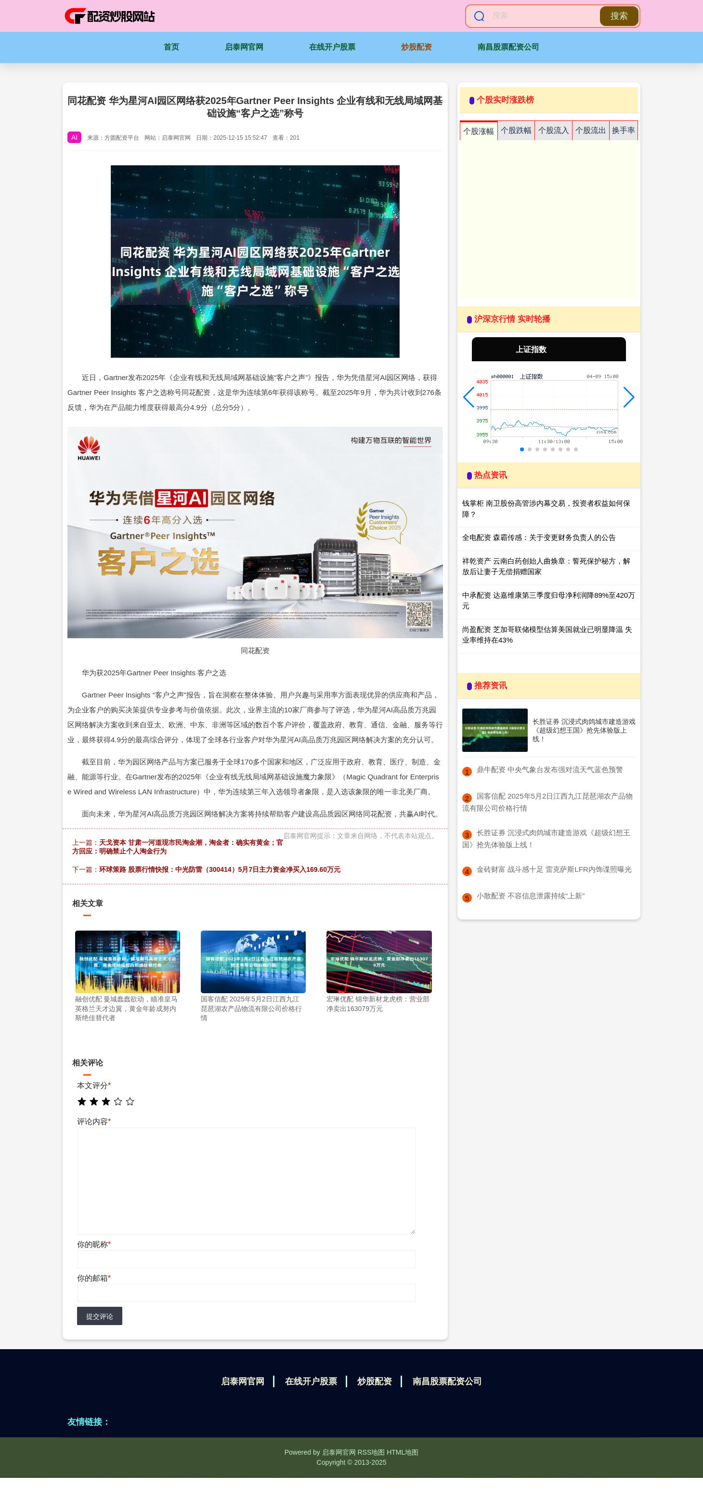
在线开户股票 (332, 47)
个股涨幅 (478, 131)
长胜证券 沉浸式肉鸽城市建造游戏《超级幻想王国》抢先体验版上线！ (584, 730)
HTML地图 (402, 1452)
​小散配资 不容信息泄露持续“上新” (531, 896)
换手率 (623, 130)
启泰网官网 (244, 47)
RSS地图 (371, 1452)
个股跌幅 (516, 130)
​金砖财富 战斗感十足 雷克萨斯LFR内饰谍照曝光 (554, 869)
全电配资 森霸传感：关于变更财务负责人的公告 (539, 537)
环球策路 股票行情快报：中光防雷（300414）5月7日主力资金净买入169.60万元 (219, 869)
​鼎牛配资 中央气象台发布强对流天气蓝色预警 (550, 769)
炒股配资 (416, 47)
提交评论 (99, 1316)
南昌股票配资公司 (508, 47)
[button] (468, 397)
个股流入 (553, 130)
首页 (171, 47)
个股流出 (590, 130)
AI (74, 137)
